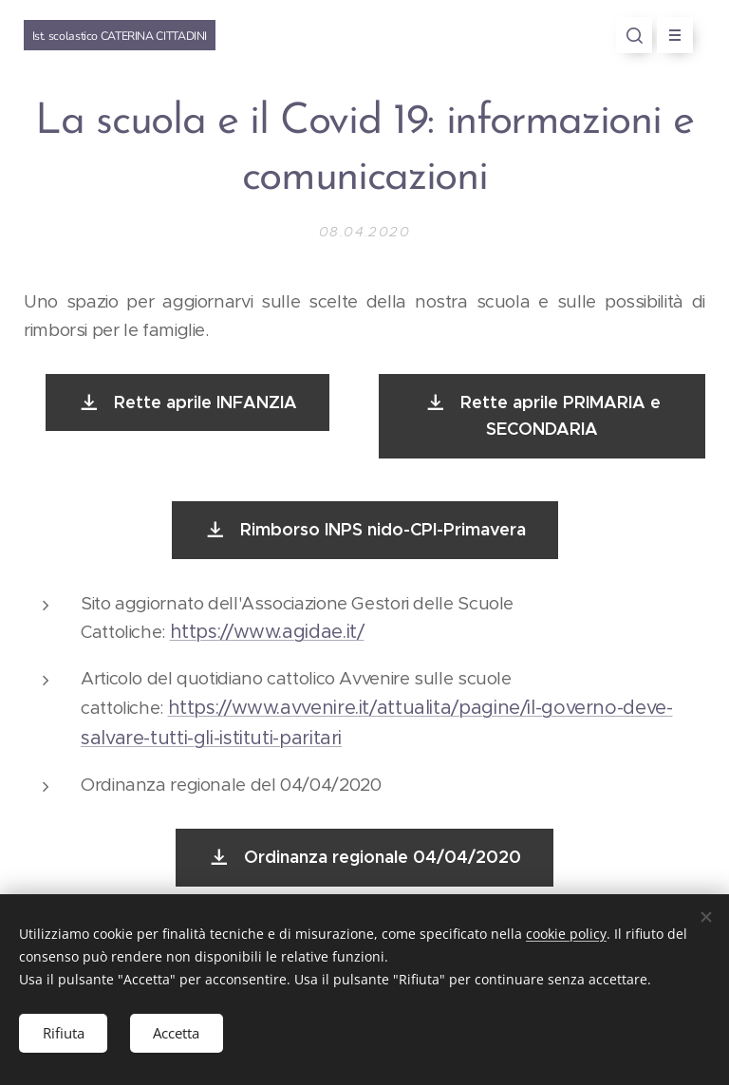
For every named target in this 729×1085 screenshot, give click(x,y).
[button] (634, 35)
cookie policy (566, 934)
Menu (669, 35)
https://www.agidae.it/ (267, 633)
